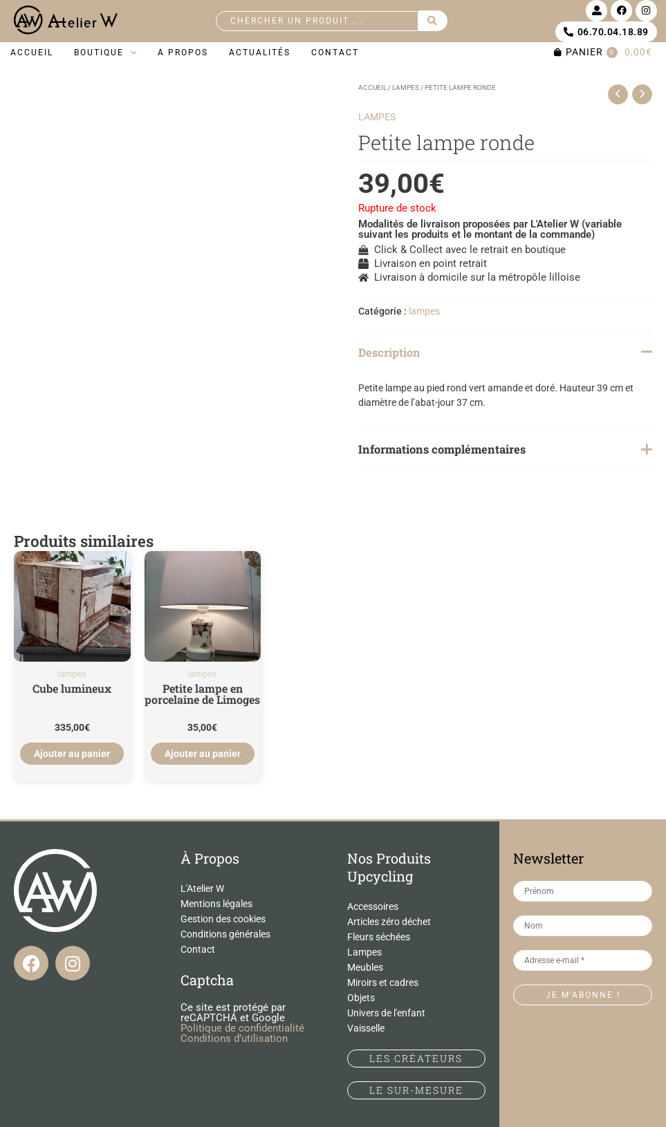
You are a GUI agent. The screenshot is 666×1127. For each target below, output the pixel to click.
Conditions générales (225, 934)
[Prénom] (582, 891)
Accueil (372, 87)
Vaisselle (366, 1028)
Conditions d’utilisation (234, 1038)
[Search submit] (432, 20)
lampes (405, 87)
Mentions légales (216, 903)
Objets (361, 997)
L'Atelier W (202, 888)
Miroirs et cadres (382, 982)
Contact (198, 949)
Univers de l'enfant (386, 1012)
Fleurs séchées (378, 936)
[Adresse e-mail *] (582, 960)
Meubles (365, 967)
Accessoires (372, 906)
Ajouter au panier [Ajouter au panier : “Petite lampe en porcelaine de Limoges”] (202, 753)
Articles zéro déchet (389, 921)
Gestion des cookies (223, 918)
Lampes (364, 952)
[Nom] (582, 925)
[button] (105, 53)
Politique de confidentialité (242, 1028)
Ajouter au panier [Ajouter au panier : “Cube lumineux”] (72, 753)
